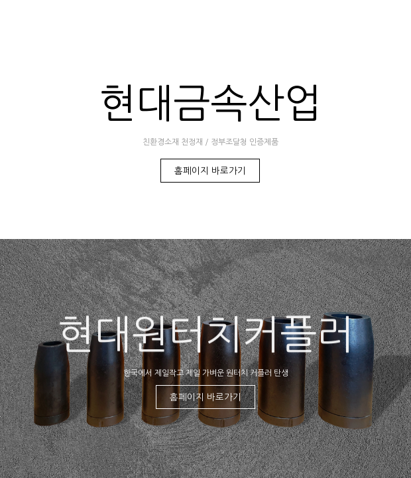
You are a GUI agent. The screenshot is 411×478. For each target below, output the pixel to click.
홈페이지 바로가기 (210, 170)
